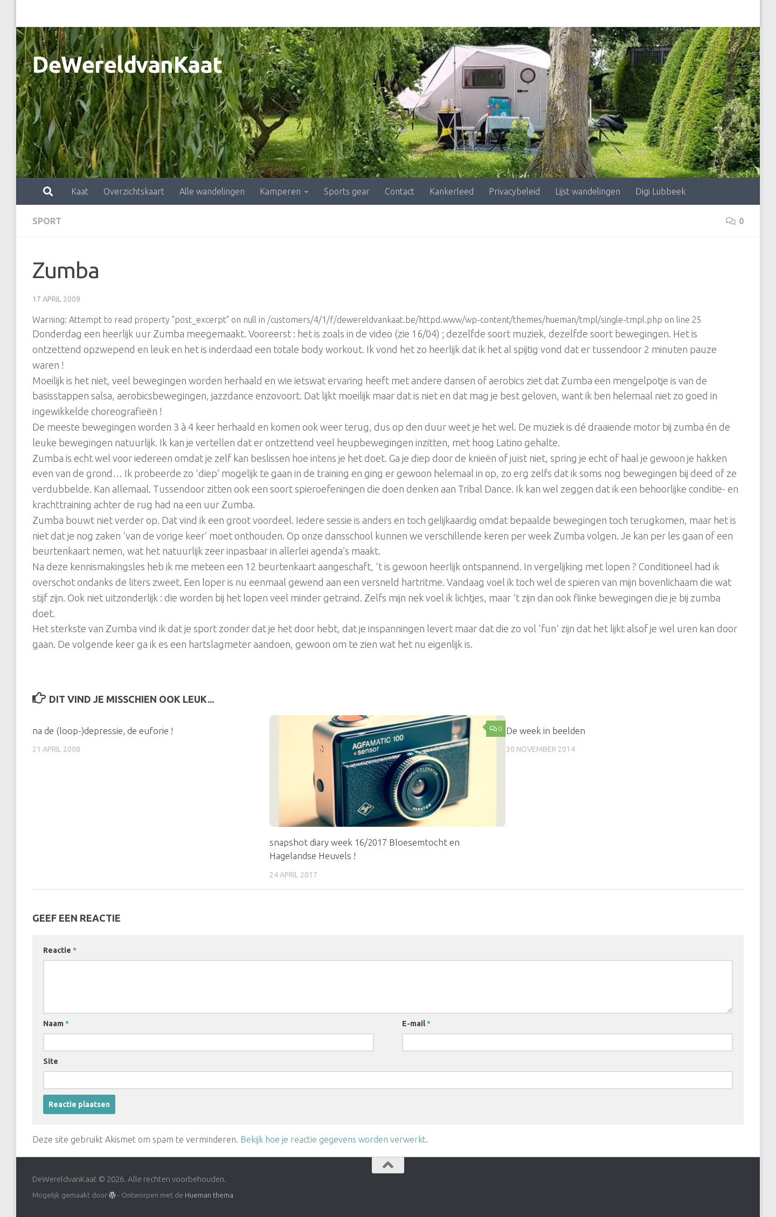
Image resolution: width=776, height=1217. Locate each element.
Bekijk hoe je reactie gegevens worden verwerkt (333, 1139)
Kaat (32, 13)
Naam (56, 1023)
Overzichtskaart (86, 13)
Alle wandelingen (164, 13)
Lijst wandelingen (540, 13)
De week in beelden (545, 730)
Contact (352, 13)
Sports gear (299, 13)
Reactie (60, 950)
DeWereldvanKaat (127, 64)
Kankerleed (404, 13)
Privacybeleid (467, 13)
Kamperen (232, 13)
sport (46, 221)
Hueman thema (209, 1195)
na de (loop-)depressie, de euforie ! (102, 730)
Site (50, 1061)
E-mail (416, 1023)
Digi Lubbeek (613, 13)
